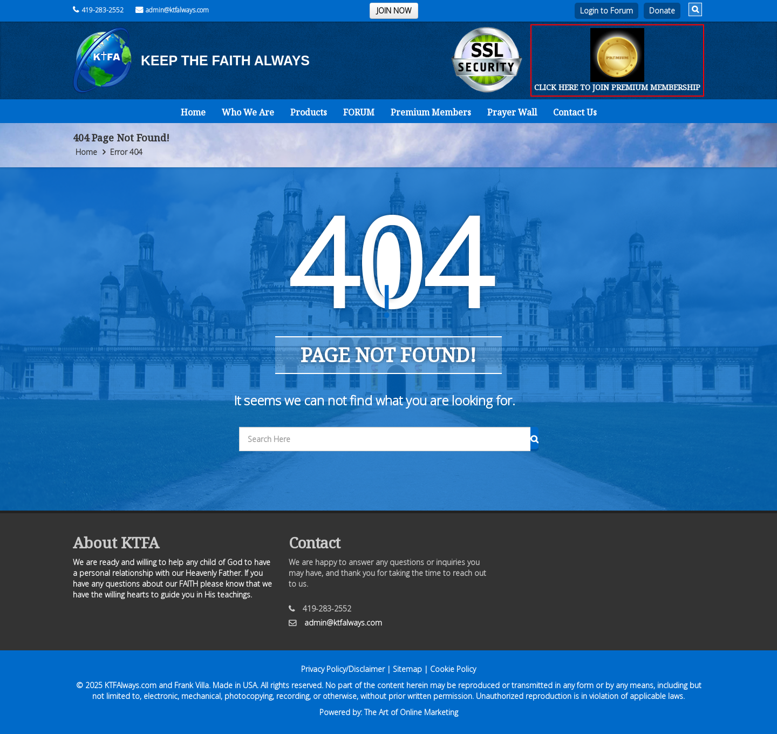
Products (308, 112)
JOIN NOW (394, 10)
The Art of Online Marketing (411, 712)
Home (193, 112)
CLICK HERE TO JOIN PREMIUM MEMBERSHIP (617, 87)
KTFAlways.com (130, 685)
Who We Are (248, 112)
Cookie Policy (453, 669)
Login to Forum (606, 10)
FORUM (358, 112)
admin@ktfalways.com (172, 10)
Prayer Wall (512, 112)
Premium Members (431, 112)
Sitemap (407, 669)
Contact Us (575, 112)
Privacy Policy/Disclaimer (343, 669)
